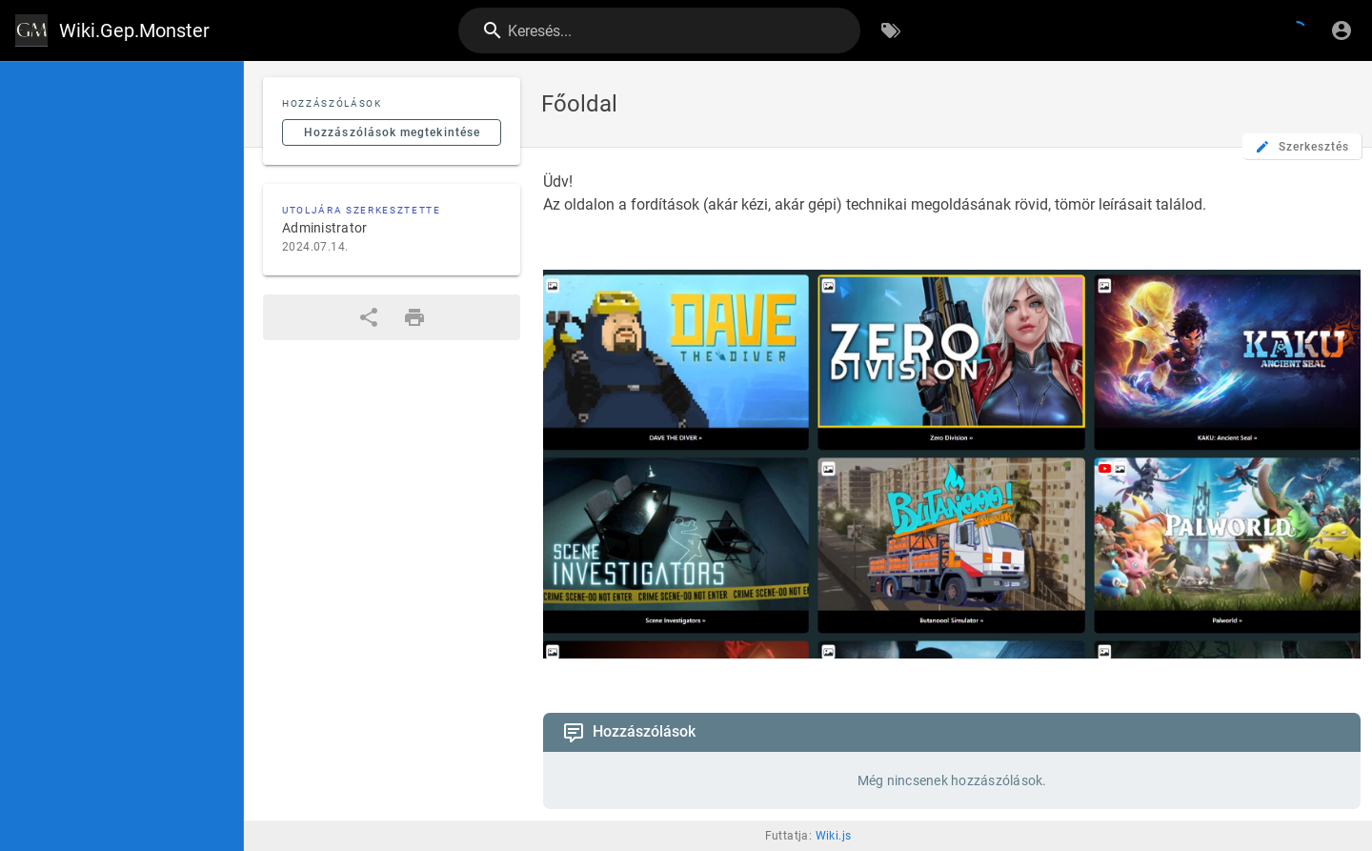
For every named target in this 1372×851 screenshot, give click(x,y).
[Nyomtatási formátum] (414, 317)
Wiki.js (834, 835)
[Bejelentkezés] (1341, 30)
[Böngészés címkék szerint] (891, 30)
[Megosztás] (369, 317)
